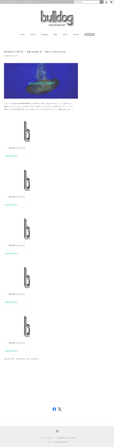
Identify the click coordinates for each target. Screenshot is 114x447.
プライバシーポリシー (46, 438)
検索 (101, 2)
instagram (90, 34)
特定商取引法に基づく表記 (66, 438)
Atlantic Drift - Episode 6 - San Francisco (35, 51)
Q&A (55, 34)
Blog (65, 34)
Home (22, 34)
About (33, 34)
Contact (76, 34)
